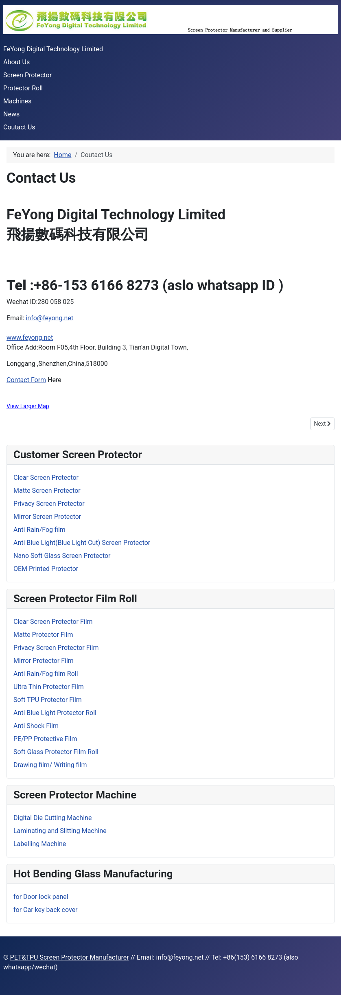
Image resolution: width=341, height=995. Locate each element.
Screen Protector (27, 75)
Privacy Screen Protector (49, 503)
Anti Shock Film (36, 726)
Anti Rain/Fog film (39, 530)
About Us (16, 62)
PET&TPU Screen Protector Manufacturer (69, 957)
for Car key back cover (45, 910)
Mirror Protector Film (43, 661)
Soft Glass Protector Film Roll (55, 752)
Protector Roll (23, 88)
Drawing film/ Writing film (50, 765)
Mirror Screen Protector (47, 516)
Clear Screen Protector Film (53, 621)
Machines (17, 101)
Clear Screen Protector (46, 477)
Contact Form (26, 380)
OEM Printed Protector (45, 569)
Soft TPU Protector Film (47, 700)
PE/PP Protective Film (45, 739)
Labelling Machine (39, 844)
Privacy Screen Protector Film (55, 648)
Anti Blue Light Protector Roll (54, 713)
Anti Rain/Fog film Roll (45, 674)
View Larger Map (28, 406)
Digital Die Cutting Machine (52, 818)
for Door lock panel (40, 897)
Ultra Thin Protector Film (48, 687)
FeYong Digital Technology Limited (53, 49)
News (11, 114)
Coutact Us (19, 127)
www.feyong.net (30, 337)
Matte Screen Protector (47, 490)
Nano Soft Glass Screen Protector (62, 556)
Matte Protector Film (43, 635)
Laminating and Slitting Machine (60, 831)
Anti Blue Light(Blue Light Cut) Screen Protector (81, 543)
